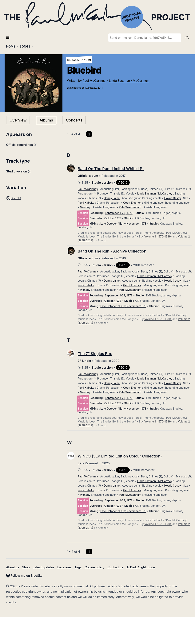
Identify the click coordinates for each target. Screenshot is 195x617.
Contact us (115, 567)
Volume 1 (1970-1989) (158, 236)
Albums (46, 120)
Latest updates (43, 567)
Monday (85, 207)
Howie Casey (172, 198)
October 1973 (112, 218)
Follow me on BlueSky (24, 575)
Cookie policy (94, 567)
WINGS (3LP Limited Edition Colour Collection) (120, 456)
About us (12, 567)
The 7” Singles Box (95, 353)
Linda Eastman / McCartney (129, 81)
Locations (64, 567)
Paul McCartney (94, 81)
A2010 (13, 198)
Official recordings (19, 145)
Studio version (16, 171)
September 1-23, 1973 (119, 212)
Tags (78, 567)
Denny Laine (112, 198)
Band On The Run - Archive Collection (112, 251)
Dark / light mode (140, 567)
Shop (26, 567)
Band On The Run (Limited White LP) (111, 168)
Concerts (74, 120)
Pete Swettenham (130, 207)
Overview (18, 120)
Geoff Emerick (132, 202)
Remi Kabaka (86, 202)
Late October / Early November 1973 (123, 223)
